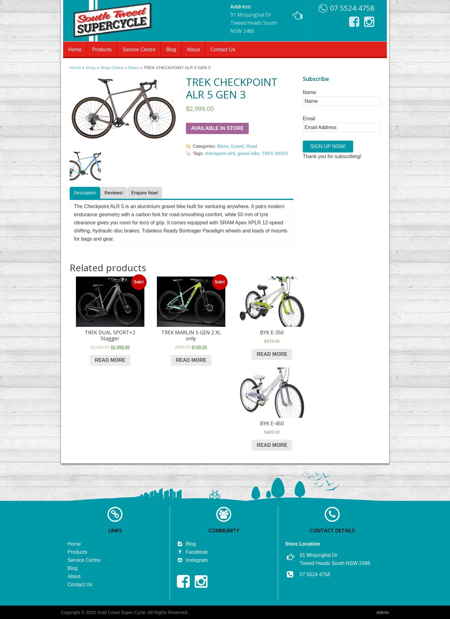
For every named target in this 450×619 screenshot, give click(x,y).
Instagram (192, 560)
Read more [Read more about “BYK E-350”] (272, 354)
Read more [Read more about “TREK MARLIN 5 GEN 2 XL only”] (191, 360)
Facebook (192, 552)
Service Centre (139, 49)
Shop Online (112, 67)
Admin (382, 612)
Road (251, 146)
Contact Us (223, 49)
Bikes (133, 67)
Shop (91, 67)
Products (102, 49)
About (193, 49)
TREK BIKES (275, 153)
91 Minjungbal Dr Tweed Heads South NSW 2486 (266, 18)
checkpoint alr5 (220, 153)
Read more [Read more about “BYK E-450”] (272, 445)
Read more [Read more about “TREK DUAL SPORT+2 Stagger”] (110, 360)
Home (75, 49)
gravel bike (248, 153)
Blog (171, 49)
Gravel (237, 146)
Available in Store (217, 128)
